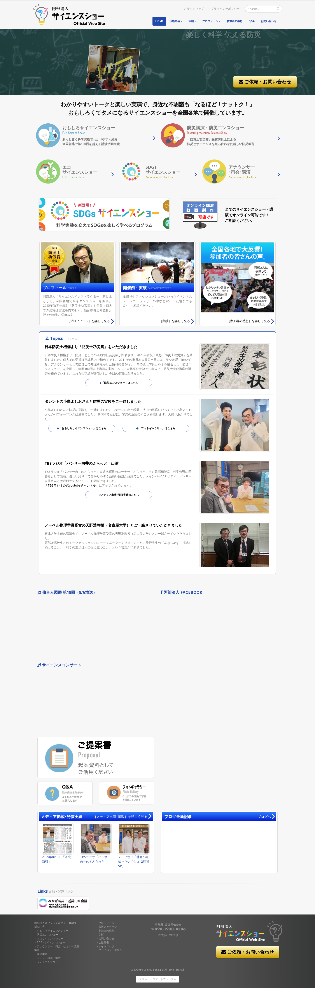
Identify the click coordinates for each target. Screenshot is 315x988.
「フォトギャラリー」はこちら (155, 428)
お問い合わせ (268, 21)
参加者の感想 (234, 21)
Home (159, 21)
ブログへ (264, 816)
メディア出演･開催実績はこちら (119, 495)
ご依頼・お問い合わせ (265, 82)
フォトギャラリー (47, 961)
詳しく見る (90, 321)
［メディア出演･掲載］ (120, 816)
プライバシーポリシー (224, 9)
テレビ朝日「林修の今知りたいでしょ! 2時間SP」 (133, 861)
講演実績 (42, 954)
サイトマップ (194, 9)
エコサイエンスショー (50, 938)
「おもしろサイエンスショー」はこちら (81, 428)
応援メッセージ (107, 926)
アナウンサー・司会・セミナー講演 (58, 946)
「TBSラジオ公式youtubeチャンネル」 (72, 485)
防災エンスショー (47, 934)
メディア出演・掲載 (49, 958)
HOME (55, 923)
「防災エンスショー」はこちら (118, 383)
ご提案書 (103, 942)
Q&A (251, 21)
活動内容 (176, 21)
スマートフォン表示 (164, 979)
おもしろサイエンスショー (52, 930)
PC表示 (143, 979)
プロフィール (211, 21)
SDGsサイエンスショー (51, 942)
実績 (192, 21)
